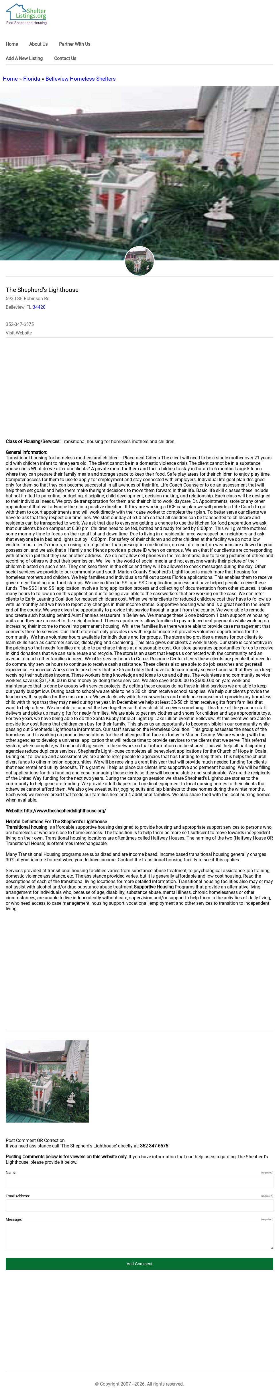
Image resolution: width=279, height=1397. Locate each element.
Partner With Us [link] (74, 44)
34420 (39, 307)
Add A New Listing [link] (24, 58)
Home (10, 78)
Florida (31, 78)
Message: (139, 1219)
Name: (139, 1172)
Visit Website (19, 333)
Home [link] (12, 44)
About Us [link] (38, 44)
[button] (139, 1264)
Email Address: (139, 1196)
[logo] (26, 14)
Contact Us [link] (65, 58)
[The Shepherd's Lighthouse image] (47, 1081)
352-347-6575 (20, 324)
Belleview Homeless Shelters (81, 78)
